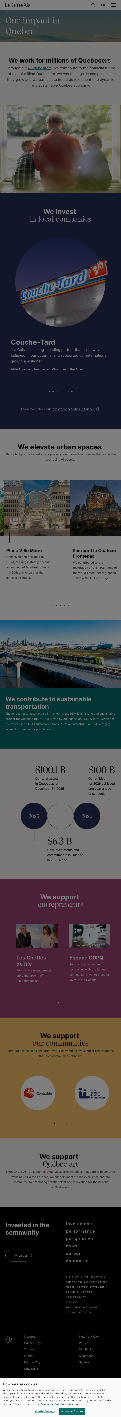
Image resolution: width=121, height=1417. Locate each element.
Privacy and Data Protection (57, 1404)
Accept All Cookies (72, 1411)
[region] (60, 1397)
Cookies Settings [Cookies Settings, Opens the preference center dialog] (45, 1411)
